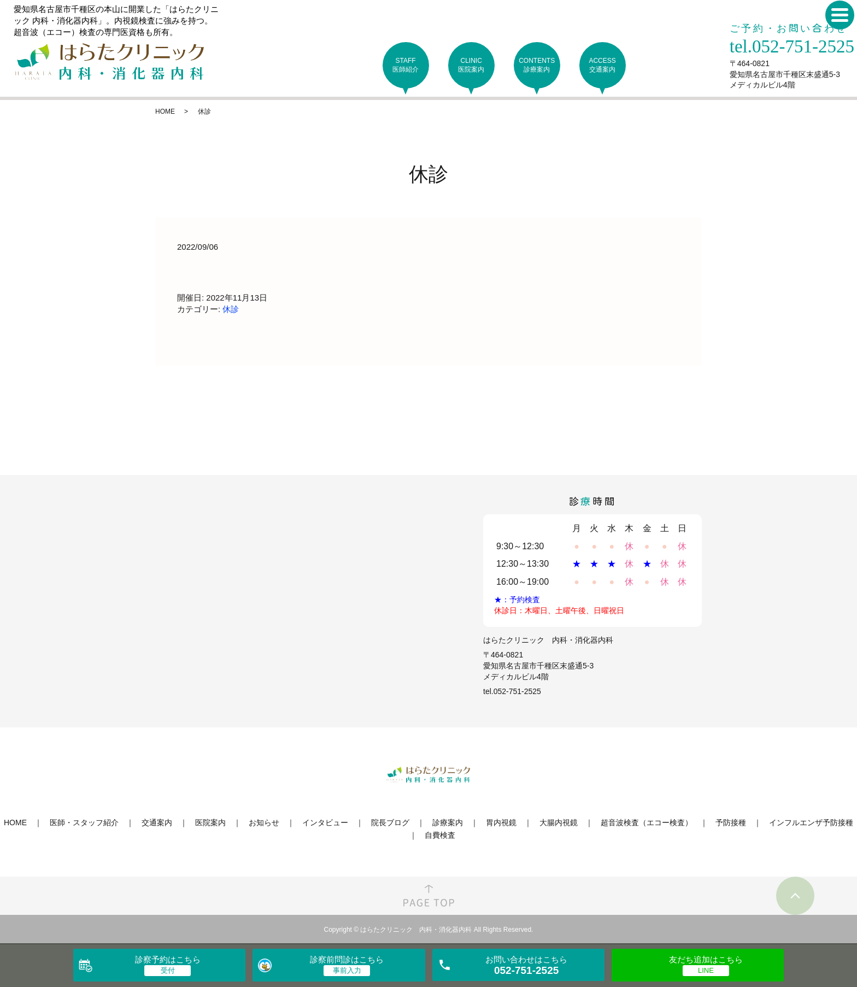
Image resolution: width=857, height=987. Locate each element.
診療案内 (447, 822)
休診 (230, 309)
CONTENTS (537, 65)
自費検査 (440, 835)
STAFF (406, 65)
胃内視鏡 (501, 822)
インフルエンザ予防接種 (811, 822)
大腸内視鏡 (558, 822)
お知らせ (264, 822)
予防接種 (730, 822)
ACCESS (602, 65)
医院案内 (210, 822)
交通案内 (157, 822)
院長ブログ (390, 822)
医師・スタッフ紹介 (84, 822)
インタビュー (325, 822)
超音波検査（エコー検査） (646, 822)
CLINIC (471, 65)
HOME (165, 111)
